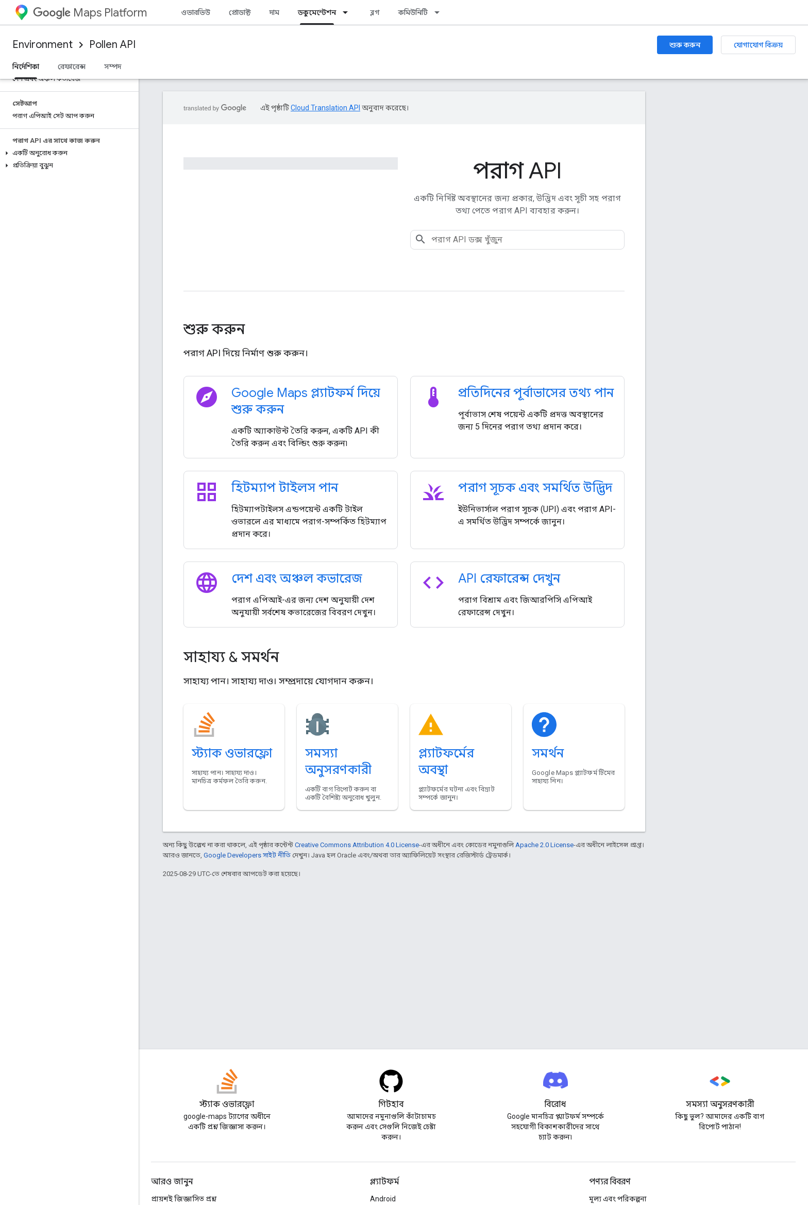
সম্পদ (112, 66)
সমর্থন (548, 753)
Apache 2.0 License (544, 845)
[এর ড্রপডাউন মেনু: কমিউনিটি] (440, 12)
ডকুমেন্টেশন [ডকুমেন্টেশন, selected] (317, 12)
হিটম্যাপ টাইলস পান (284, 488)
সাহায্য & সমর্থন (231, 657)
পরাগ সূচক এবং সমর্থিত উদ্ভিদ (535, 488)
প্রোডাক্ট (240, 12)
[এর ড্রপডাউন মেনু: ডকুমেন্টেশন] (348, 12)
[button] (67, 153)
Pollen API (112, 44)
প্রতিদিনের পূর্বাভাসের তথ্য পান (536, 393)
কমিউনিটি (413, 12)
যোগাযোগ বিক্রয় (758, 44)
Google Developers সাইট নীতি (247, 855)
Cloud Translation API (325, 108)
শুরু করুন (684, 44)
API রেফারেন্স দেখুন (509, 578)
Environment (42, 44)
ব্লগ (375, 12)
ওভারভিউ (195, 12)
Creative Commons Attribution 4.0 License (357, 845)
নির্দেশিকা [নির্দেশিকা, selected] (25, 66)
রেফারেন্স (72, 66)
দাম (274, 12)
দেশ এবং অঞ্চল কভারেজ (296, 578)
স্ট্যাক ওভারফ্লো (232, 753)
